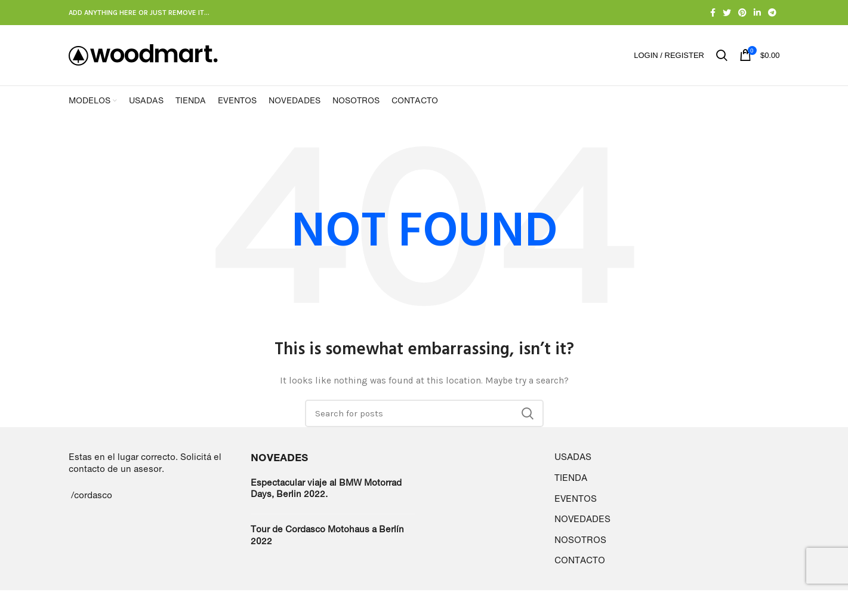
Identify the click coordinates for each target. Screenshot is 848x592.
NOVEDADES (582, 521)
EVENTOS (575, 500)
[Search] (424, 416)
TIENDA (570, 479)
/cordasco (91, 497)
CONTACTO (579, 562)
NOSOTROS (580, 541)
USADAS (572, 459)
